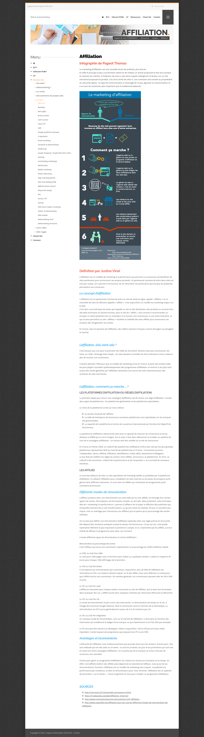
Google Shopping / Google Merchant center (54, 153)
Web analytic (43, 215)
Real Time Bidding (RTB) (47, 182)
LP (123, 17)
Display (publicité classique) (48, 132)
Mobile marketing (44, 169)
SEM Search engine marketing (49, 207)
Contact (155, 17)
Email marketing (44, 140)
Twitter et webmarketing (47, 211)
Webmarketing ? (43, 87)
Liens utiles (41, 227)
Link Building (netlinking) (47, 161)
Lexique (155, 38)
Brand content (43, 115)
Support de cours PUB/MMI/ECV (126, 38)
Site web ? (40, 83)
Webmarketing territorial (47, 223)
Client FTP (41, 124)
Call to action (43, 120)
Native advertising (45, 174)
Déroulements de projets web (49, 95)
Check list (145, 17)
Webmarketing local (45, 219)
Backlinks (41, 107)
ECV (101, 17)
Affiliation (164, 38)
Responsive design (45, 190)
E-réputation (42, 136)
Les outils (40, 91)
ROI (39, 194)
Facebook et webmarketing (48, 144)
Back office (42, 111)
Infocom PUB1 (113, 17)
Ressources (132, 17)
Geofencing (42, 149)
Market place (43, 165)
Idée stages (41, 231)
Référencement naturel (46, 186)
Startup (41, 203)
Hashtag (41, 157)
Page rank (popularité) (46, 178)
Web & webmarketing (46, 17)
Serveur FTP (42, 198)
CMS (39, 128)
